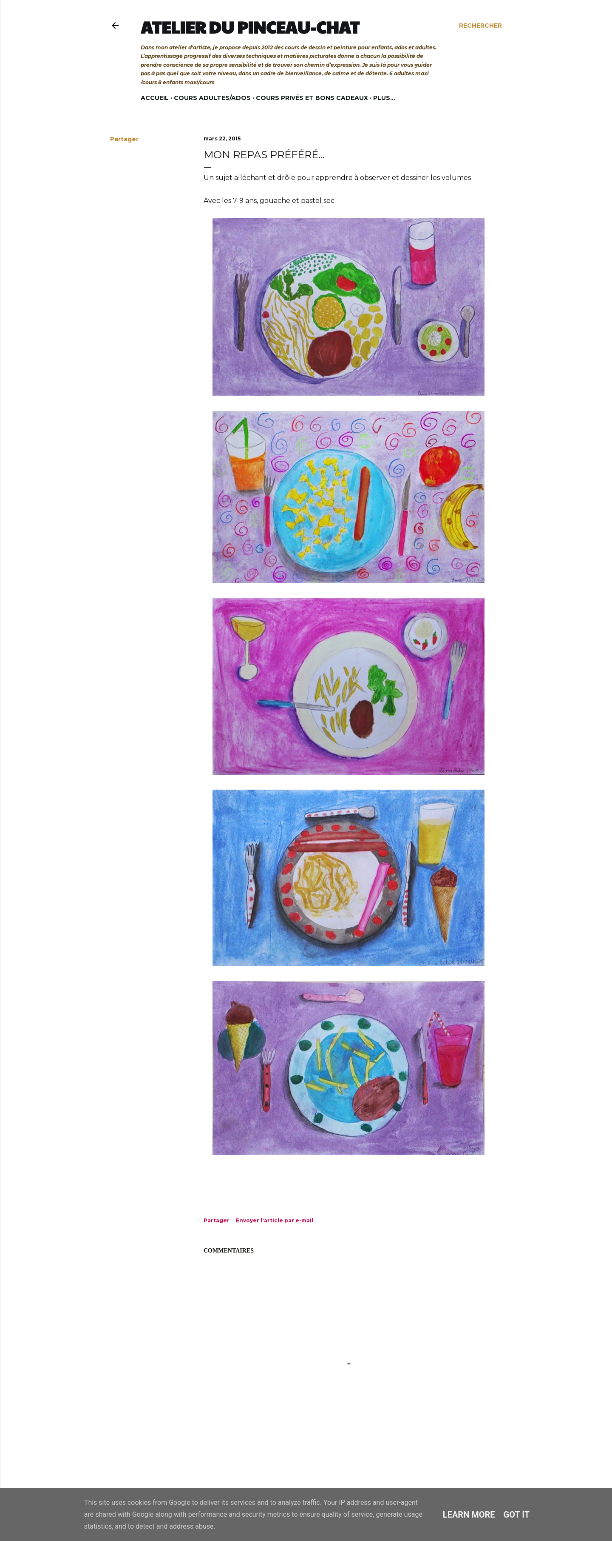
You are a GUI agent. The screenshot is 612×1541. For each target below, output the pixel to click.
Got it (517, 1515)
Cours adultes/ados (212, 98)
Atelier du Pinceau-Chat (250, 26)
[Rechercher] (480, 25)
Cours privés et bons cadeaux (312, 98)
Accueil (155, 98)
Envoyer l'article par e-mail (274, 1220)
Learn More (469, 1515)
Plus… (384, 98)
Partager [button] (124, 139)
